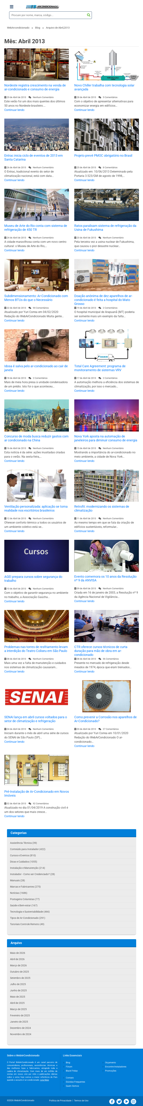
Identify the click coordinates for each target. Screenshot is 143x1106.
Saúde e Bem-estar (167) (23, 905)
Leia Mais (44, 1080)
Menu (15, 7)
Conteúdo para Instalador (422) (27, 849)
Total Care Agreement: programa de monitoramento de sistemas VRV (100, 368)
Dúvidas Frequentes (74, 1082)
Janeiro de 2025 (19, 1021)
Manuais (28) (17, 880)
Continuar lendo (14, 110)
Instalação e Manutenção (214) (27, 867)
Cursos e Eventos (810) (23, 855)
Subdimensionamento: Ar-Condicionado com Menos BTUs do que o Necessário (36, 298)
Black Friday (70, 1071)
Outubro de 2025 (19, 971)
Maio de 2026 (17, 952)
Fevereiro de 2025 (20, 1015)
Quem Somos (71, 1086)
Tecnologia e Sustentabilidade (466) (30, 911)
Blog (37, 27)
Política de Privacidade (60, 1100)
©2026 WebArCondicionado (20, 1100)
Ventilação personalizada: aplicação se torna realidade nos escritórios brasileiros (36, 508)
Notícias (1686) (18, 892)
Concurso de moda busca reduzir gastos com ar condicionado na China (36, 438)
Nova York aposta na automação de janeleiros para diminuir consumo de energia (105, 438)
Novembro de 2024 (20, 1034)
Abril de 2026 (17, 959)
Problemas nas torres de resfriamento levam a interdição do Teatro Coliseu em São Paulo (36, 649)
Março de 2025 (18, 1009)
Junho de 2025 (18, 990)
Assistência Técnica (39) (23, 842)
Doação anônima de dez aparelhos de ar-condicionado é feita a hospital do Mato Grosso (103, 299)
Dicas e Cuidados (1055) (23, 861)
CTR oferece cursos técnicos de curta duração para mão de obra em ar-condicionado (100, 650)
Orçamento (109, 1062)
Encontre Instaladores (114, 1066)
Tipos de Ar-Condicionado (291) (27, 917)
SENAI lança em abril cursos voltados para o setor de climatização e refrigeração (35, 719)
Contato (68, 1078)
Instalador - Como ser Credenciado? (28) (32, 874)
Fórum (67, 1066)
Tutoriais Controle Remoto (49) (27, 924)
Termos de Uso (81, 1100)
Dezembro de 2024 (20, 1028)
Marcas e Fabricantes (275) (25, 886)
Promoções (109, 1071)
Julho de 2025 (18, 984)
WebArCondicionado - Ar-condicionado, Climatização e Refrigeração (42, 6)
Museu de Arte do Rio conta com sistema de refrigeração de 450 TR (35, 227)
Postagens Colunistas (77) (25, 899)
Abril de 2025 (17, 1003)
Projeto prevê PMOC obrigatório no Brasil (103, 155)
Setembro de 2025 (20, 978)
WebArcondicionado (18, 27)
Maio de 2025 (17, 996)
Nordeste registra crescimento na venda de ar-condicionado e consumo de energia (35, 87)
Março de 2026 (18, 965)
